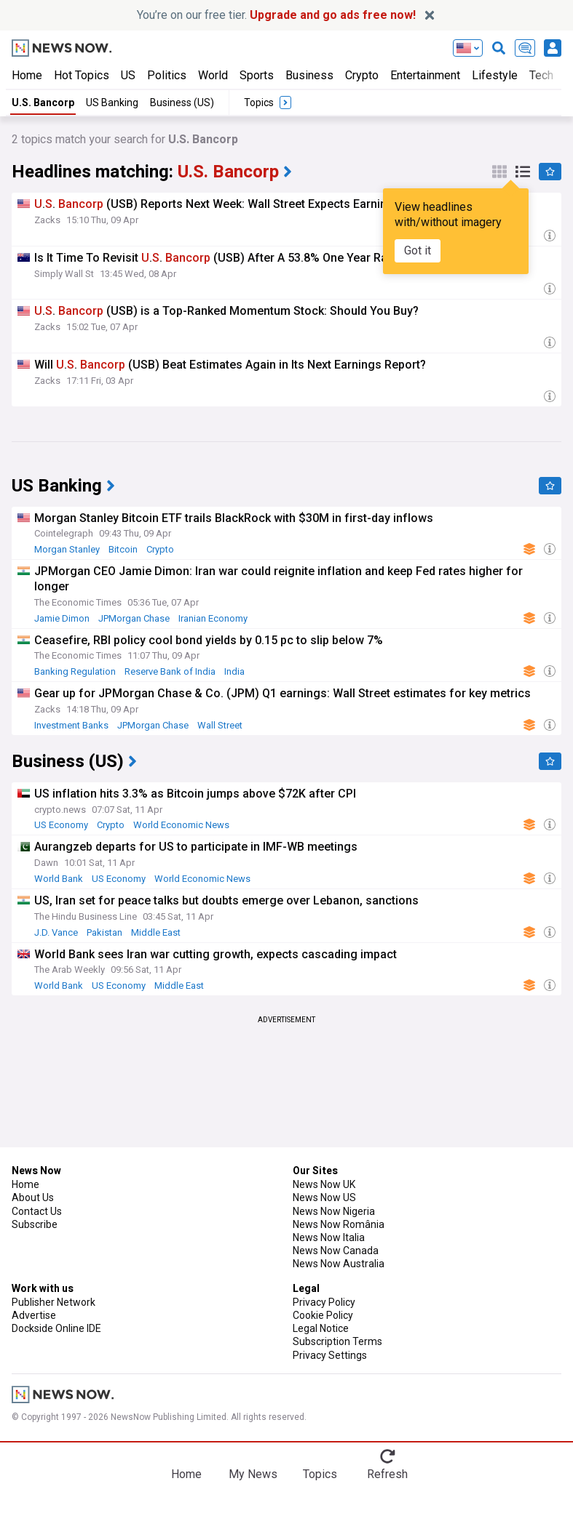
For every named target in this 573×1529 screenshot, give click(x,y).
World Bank (58, 878)
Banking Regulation (75, 671)
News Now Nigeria (334, 1211)
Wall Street (219, 725)
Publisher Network (53, 1302)
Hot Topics (81, 75)
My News (253, 1474)
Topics (320, 1474)
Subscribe (35, 1224)
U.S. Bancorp (43, 102)
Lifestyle (495, 75)
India (234, 671)
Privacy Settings (330, 1355)
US (128, 75)
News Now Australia (338, 1263)
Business (309, 75)
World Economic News (181, 824)
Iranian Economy (213, 618)
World (213, 75)
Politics (166, 75)
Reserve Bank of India (170, 671)
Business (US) (182, 102)
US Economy (61, 824)
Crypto (362, 75)
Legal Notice (321, 1328)
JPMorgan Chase (134, 618)
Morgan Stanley (67, 549)
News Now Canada (336, 1250)
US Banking (112, 102)
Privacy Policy (324, 1302)
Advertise (34, 1315)
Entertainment (425, 75)
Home (27, 75)
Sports (257, 75)
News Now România (338, 1224)
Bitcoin (123, 549)
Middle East (156, 932)
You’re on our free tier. (276, 15)
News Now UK (324, 1184)
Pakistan (104, 932)
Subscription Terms (337, 1341)
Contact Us (37, 1211)
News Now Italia (329, 1237)
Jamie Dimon (62, 618)
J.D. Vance (56, 932)
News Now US (324, 1197)
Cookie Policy (323, 1315)
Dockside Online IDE (56, 1328)
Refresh (387, 1474)
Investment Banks (71, 725)
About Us (33, 1197)
